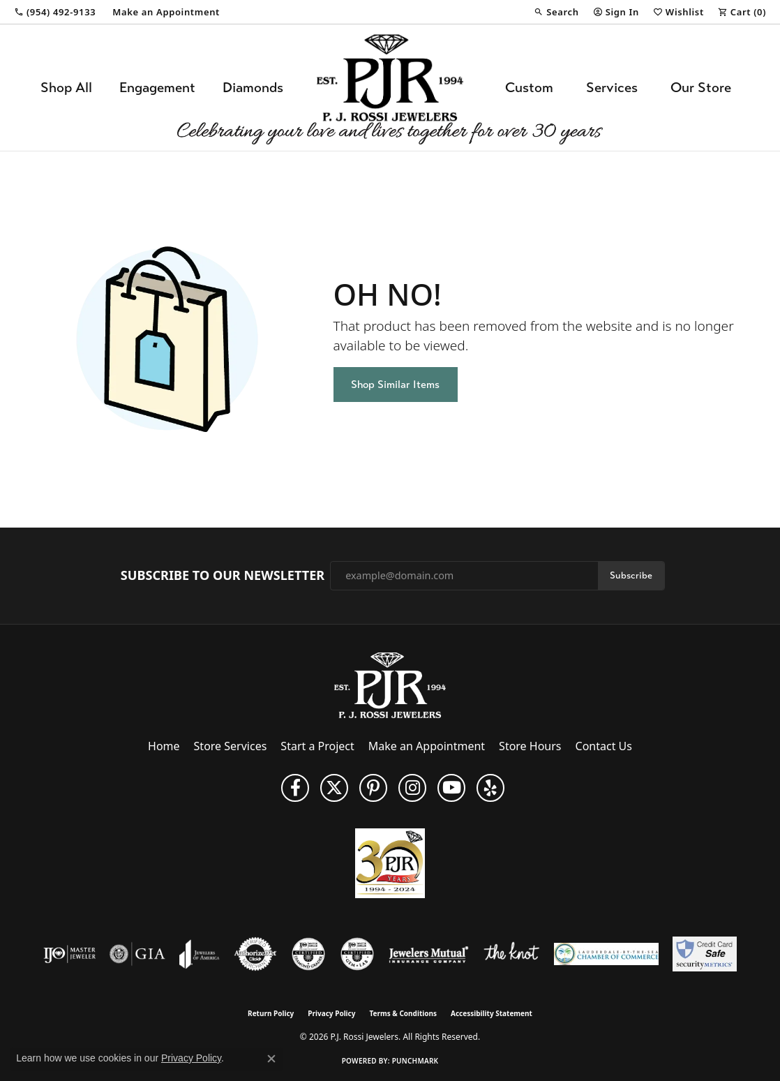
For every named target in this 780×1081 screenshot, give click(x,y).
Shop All (66, 87)
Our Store (700, 87)
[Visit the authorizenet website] (255, 954)
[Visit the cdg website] (308, 954)
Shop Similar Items (395, 384)
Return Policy (271, 1013)
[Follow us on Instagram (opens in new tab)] (412, 788)
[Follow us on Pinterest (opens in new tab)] (373, 788)
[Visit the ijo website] (69, 954)
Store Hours (530, 746)
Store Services (230, 746)
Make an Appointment (426, 746)
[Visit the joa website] (199, 954)
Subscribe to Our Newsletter (222, 575)
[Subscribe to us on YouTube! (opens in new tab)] (451, 788)
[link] (55, 12)
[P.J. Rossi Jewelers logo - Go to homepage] (390, 87)
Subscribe (631, 575)
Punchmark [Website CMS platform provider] (415, 1061)
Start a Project (317, 746)
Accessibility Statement (491, 1013)
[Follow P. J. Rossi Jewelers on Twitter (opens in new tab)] (334, 788)
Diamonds (253, 87)
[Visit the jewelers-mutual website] (429, 954)
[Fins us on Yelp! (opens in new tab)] (490, 788)
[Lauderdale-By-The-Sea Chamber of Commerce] (606, 954)
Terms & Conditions (403, 1013)
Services (612, 87)
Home (164, 746)
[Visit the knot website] (511, 954)
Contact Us (604, 746)
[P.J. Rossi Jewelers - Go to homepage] (390, 684)
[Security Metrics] (704, 954)
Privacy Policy (331, 1013)
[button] (556, 12)
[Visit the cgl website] (357, 954)
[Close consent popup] (271, 1058)
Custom (529, 87)
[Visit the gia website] (137, 954)
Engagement (157, 87)
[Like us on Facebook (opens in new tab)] (295, 788)
